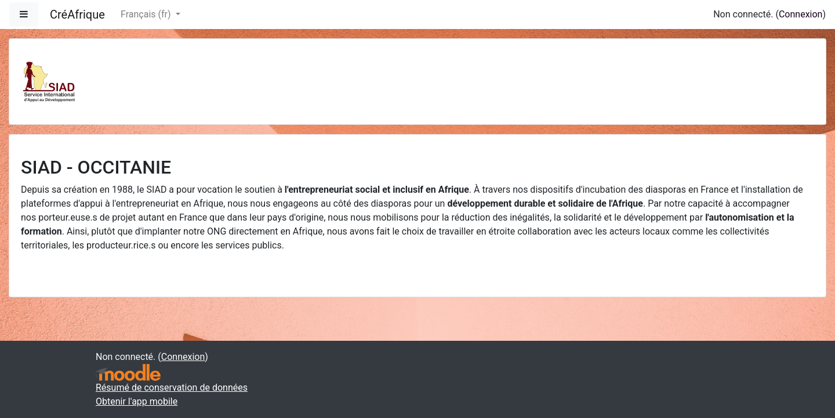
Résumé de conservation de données (172, 387)
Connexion (800, 14)
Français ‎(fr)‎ (147, 14)
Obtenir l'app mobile (136, 401)
